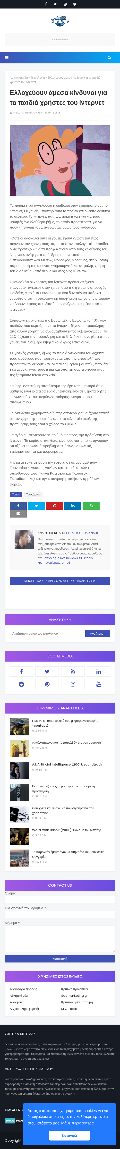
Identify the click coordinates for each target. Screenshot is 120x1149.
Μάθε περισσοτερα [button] (77, 1123)
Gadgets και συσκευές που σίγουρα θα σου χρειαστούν (63, 810)
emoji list (17, 1002)
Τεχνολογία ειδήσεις (23, 989)
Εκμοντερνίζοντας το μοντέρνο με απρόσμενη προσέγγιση (63, 788)
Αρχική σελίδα (19, 78)
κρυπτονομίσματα (49, 563)
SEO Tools (69, 1008)
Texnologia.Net (54, 558)
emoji (66, 563)
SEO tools (86, 558)
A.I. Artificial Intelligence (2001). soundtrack (67, 764)
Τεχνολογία (38, 78)
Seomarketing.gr (74, 995)
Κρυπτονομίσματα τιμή (77, 1002)
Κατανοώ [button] (69, 1136)
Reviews (72, 558)
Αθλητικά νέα (19, 995)
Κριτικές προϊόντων (74, 989)
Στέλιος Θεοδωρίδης (28, 113)
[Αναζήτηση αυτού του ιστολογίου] (47, 633)
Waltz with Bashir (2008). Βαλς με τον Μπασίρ (66, 830)
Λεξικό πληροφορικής (25, 1008)
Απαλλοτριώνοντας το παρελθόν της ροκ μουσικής (67, 742)
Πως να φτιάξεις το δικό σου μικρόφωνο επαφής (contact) (65, 723)
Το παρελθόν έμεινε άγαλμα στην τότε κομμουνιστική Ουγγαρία (68, 854)
